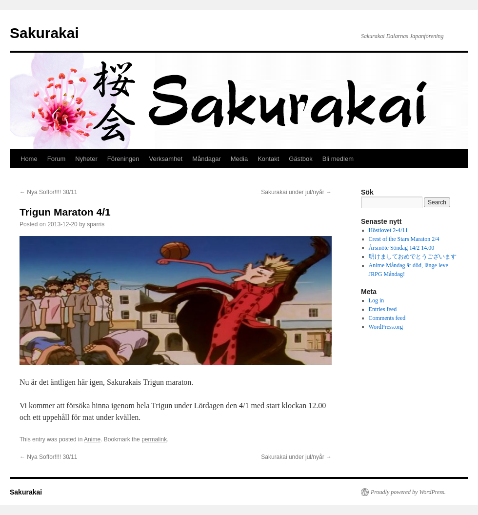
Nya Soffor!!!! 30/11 (49, 192)
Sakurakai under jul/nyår (296, 192)
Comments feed (387, 318)
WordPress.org (386, 326)
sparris (95, 224)
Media (239, 158)
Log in (376, 300)
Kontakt (268, 158)
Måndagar (206, 158)
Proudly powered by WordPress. (408, 492)
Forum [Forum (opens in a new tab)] (56, 158)
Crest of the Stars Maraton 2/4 (404, 239)
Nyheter (86, 158)
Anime (92, 439)
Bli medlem (338, 158)
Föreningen (123, 158)
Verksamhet (166, 158)
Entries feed (383, 309)
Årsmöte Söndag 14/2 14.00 (402, 247)
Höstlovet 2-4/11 (388, 230)
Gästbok (300, 158)
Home (29, 158)
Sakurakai (44, 33)
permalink (154, 439)
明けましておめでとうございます (413, 256)
